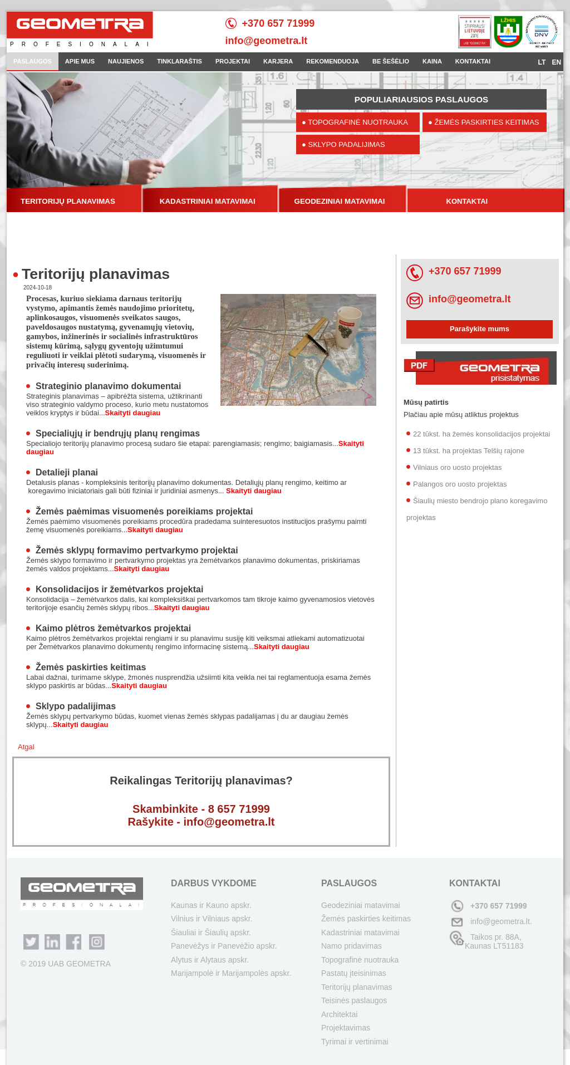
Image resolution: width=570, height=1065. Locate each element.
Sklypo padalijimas (76, 706)
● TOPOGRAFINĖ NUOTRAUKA (355, 122)
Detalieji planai (67, 472)
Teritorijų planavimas (356, 987)
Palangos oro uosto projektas (460, 484)
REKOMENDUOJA (332, 61)
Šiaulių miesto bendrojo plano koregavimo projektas (476, 509)
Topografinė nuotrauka (360, 959)
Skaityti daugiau (133, 413)
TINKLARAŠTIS (179, 61)
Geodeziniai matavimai (360, 905)
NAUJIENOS (126, 61)
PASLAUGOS (32, 61)
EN (556, 62)
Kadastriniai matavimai (360, 932)
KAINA (432, 61)
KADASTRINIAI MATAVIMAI (207, 201)
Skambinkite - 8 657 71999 (201, 809)
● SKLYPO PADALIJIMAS (343, 144)
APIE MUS (80, 61)
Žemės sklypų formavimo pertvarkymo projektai (137, 550)
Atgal (26, 747)
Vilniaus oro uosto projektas (457, 467)
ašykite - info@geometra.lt (205, 822)
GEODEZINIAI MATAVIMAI (339, 201)
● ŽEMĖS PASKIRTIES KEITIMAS (483, 122)
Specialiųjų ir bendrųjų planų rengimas (118, 433)
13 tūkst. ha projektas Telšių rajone (468, 450)
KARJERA (278, 61)
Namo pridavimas (351, 945)
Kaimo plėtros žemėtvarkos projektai (113, 628)
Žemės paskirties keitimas (91, 667)
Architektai (339, 1014)
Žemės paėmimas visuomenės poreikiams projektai (144, 511)
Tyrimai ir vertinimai (355, 1041)
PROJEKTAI (232, 61)
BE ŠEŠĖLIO (390, 61)
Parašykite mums (479, 329)
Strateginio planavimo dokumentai (108, 386)
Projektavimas (345, 1027)
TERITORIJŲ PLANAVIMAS (68, 201)
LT (543, 62)
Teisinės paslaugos (354, 1000)
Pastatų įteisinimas (353, 973)
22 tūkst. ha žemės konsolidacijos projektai (481, 434)
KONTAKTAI (472, 61)
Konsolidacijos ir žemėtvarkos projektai (119, 589)
